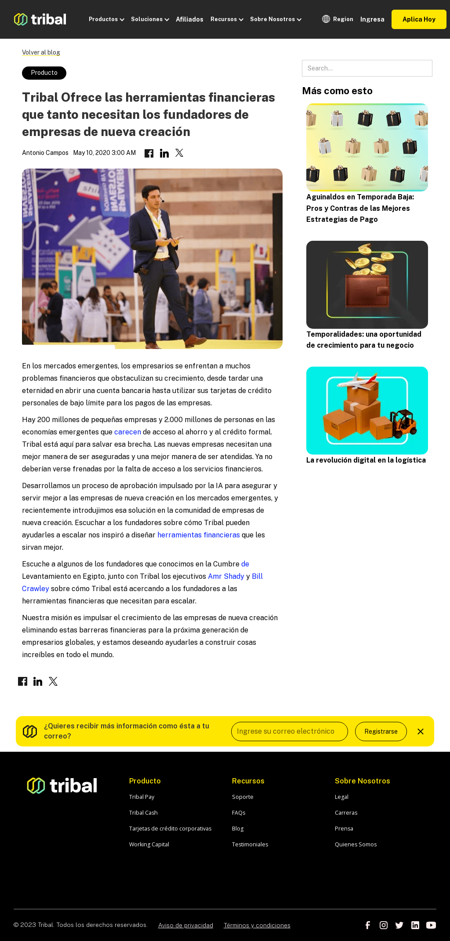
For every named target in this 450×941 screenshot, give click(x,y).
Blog (237, 828)
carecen (127, 432)
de (244, 564)
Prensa (344, 828)
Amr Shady (225, 576)
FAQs (238, 812)
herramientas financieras (198, 535)
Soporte (243, 797)
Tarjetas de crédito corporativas (170, 828)
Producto (44, 72)
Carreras (346, 812)
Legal (341, 797)
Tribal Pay (141, 797)
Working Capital (149, 844)
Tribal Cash (143, 812)
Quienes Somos (356, 844)
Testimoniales (250, 844)
